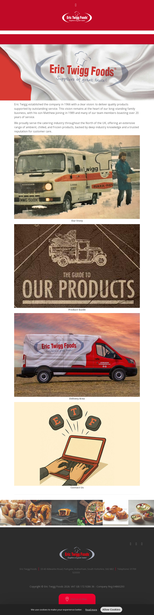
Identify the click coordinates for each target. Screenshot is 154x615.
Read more (91, 609)
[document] (77, 609)
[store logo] (77, 17)
